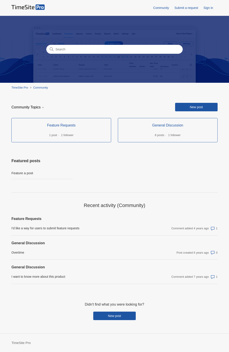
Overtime (17, 252)
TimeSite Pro (19, 87)
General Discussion (28, 243)
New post (196, 107)
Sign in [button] (208, 8)
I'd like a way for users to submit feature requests (45, 228)
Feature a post (22, 173)
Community (161, 8)
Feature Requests (26, 219)
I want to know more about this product (38, 276)
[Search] (114, 49)
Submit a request (186, 8)
